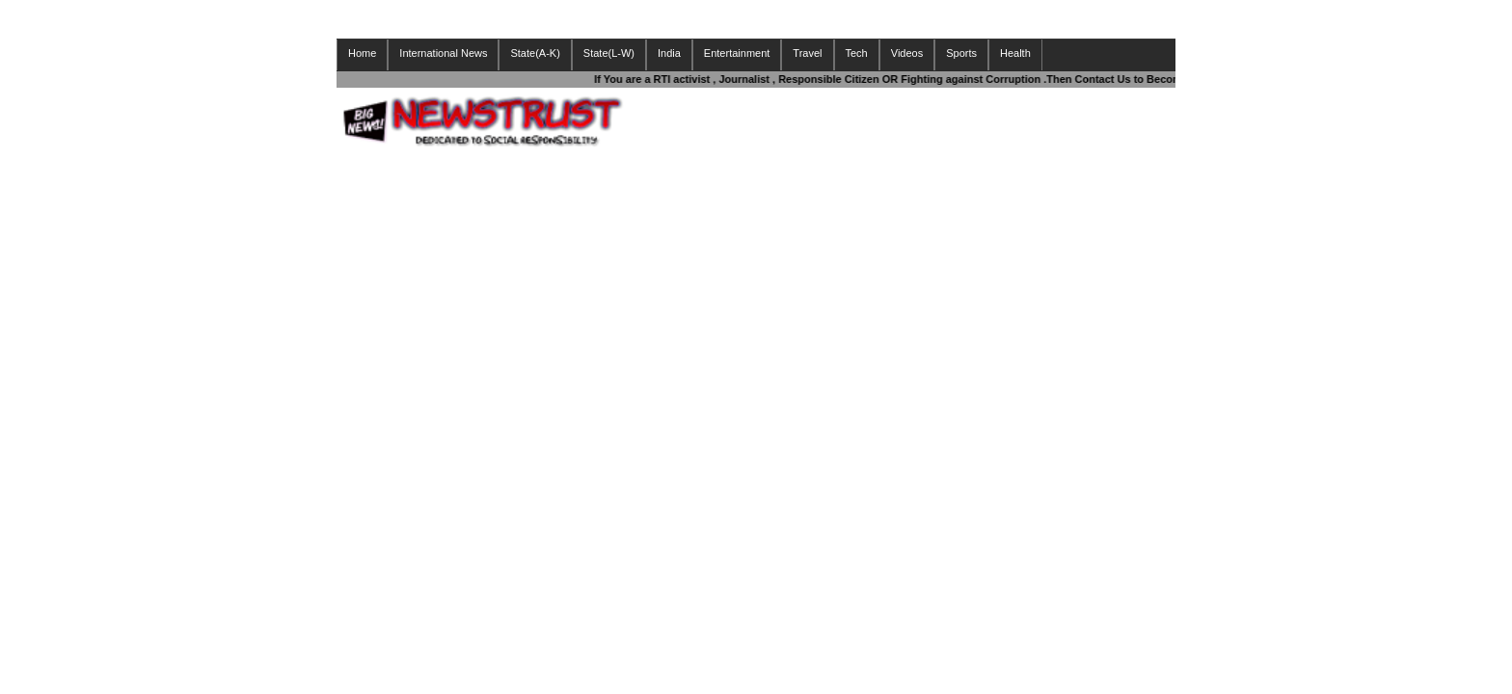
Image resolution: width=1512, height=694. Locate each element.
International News (443, 53)
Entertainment (737, 53)
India (669, 53)
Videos (907, 53)
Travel (807, 53)
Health (1015, 53)
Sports (961, 53)
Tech (857, 53)
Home (362, 53)
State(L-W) (608, 53)
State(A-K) (534, 53)
